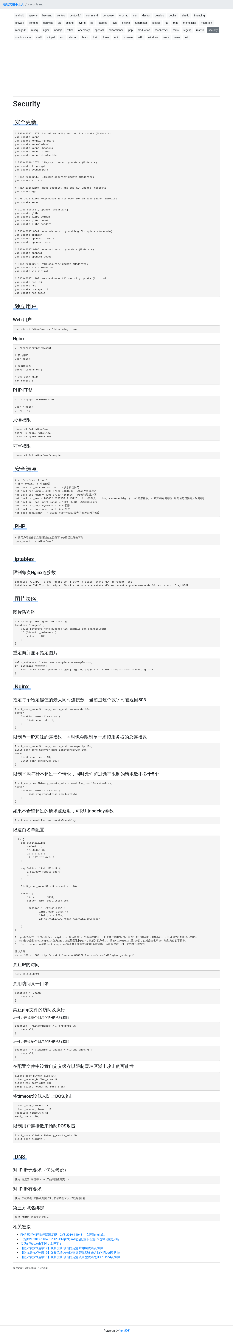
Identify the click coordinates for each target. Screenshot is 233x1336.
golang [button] (70, 22)
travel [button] (106, 37)
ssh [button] (62, 37)
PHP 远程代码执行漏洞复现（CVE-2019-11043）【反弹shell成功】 (64, 1234)
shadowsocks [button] (23, 37)
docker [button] (173, 15)
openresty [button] (84, 30)
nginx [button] (46, 30)
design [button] (146, 15)
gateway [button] (48, 22)
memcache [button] (189, 22)
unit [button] (116, 37)
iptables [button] (102, 22)
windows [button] (153, 37)
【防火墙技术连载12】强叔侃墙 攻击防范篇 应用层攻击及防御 (61, 1248)
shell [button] (39, 37)
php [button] (130, 30)
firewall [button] (19, 22)
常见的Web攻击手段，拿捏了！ (41, 1243)
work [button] (166, 37)
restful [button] (200, 30)
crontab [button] (123, 15)
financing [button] (199, 15)
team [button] (85, 37)
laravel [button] (156, 22)
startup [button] (73, 37)
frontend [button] (33, 22)
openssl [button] (99, 30)
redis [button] (176, 30)
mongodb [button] (21, 30)
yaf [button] (186, 37)
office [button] (70, 30)
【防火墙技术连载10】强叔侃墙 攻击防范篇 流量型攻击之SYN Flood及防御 (70, 1252)
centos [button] (61, 15)
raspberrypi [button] (161, 30)
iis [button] (91, 22)
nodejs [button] (58, 30)
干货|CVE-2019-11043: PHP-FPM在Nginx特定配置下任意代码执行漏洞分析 (69, 1239)
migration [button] (206, 22)
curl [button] (135, 15)
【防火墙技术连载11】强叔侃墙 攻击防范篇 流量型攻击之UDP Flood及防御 (70, 1257)
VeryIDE (124, 1330)
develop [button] (159, 15)
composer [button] (108, 15)
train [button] (95, 37)
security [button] (213, 30)
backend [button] (47, 15)
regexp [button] (187, 30)
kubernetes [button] (141, 22)
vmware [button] (128, 37)
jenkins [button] (126, 22)
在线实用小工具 (13, 4)
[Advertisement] (116, 67)
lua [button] (166, 22)
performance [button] (115, 30)
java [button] (114, 22)
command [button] (92, 15)
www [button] (177, 37)
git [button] (59, 22)
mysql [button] (34, 30)
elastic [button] (185, 15)
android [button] (19, 15)
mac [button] (175, 22)
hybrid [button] (82, 22)
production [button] (144, 30)
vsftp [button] (140, 37)
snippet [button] (50, 37)
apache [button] (33, 15)
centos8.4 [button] (75, 15)
